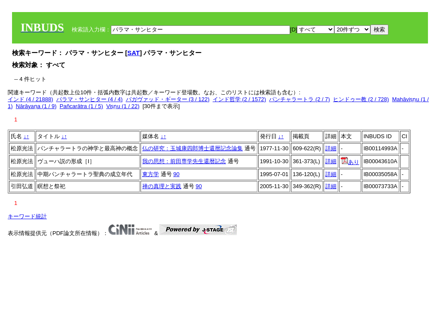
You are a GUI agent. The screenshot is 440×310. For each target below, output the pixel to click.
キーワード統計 (27, 216)
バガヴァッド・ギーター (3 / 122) (168, 99)
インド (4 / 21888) (30, 99)
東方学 (150, 174)
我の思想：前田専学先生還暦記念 (184, 161)
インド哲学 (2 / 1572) (239, 99)
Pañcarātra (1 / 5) (81, 106)
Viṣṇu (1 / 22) (122, 106)
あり (350, 162)
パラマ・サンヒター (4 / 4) (89, 99)
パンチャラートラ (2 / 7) (299, 99)
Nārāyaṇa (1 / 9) (36, 106)
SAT (133, 52)
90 (176, 174)
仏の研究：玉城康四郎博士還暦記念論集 (192, 148)
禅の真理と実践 (161, 186)
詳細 (330, 148)
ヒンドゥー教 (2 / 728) (361, 99)
